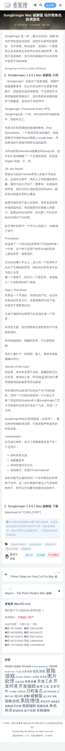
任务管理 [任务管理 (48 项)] (27, 671)
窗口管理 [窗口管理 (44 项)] (47, 696)
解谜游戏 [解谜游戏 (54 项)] (18, 710)
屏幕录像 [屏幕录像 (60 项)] (30, 681)
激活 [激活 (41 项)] (12, 696)
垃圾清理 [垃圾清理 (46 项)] (19, 682)
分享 (29, 555)
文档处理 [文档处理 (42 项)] (21, 691)
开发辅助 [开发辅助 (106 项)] (27, 686)
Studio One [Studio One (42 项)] (10, 671)
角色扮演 (26, 548)
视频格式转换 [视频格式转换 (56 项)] (13, 705)
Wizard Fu (50, 544)
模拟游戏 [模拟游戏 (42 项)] (52, 691)
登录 (50, 5)
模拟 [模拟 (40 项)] (45, 692)
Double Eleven (18, 544)
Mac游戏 (36, 25)
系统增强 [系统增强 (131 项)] (30, 700)
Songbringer (35, 544)
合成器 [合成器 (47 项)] (35, 677)
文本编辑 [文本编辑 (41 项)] (12, 692)
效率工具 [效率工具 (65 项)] (43, 686)
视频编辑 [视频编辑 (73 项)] (29, 706)
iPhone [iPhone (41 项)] (35, 666)
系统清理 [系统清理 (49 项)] (45, 701)
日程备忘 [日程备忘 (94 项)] (34, 691)
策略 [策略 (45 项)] (54, 696)
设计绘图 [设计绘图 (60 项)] (30, 710)
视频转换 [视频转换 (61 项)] (43, 706)
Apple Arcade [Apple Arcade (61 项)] (22, 666)
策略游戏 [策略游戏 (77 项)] (12, 701)
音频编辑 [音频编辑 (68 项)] (43, 710)
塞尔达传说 (12, 548)
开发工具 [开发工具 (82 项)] (45, 681)
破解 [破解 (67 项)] (27, 696)
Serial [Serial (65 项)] (53, 666)
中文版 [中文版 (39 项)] (18, 672)
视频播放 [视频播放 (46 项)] (55, 701)
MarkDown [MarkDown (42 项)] (43, 666)
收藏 (41, 555)
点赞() (54, 555)
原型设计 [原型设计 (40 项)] (28, 677)
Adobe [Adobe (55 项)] (9, 666)
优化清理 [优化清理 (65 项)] (39, 671)
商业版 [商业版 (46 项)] (43, 677)
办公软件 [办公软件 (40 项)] (19, 677)
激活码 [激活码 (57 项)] (19, 696)
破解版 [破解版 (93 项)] (37, 695)
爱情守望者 (11, 556)
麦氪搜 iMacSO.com (26, 723)
